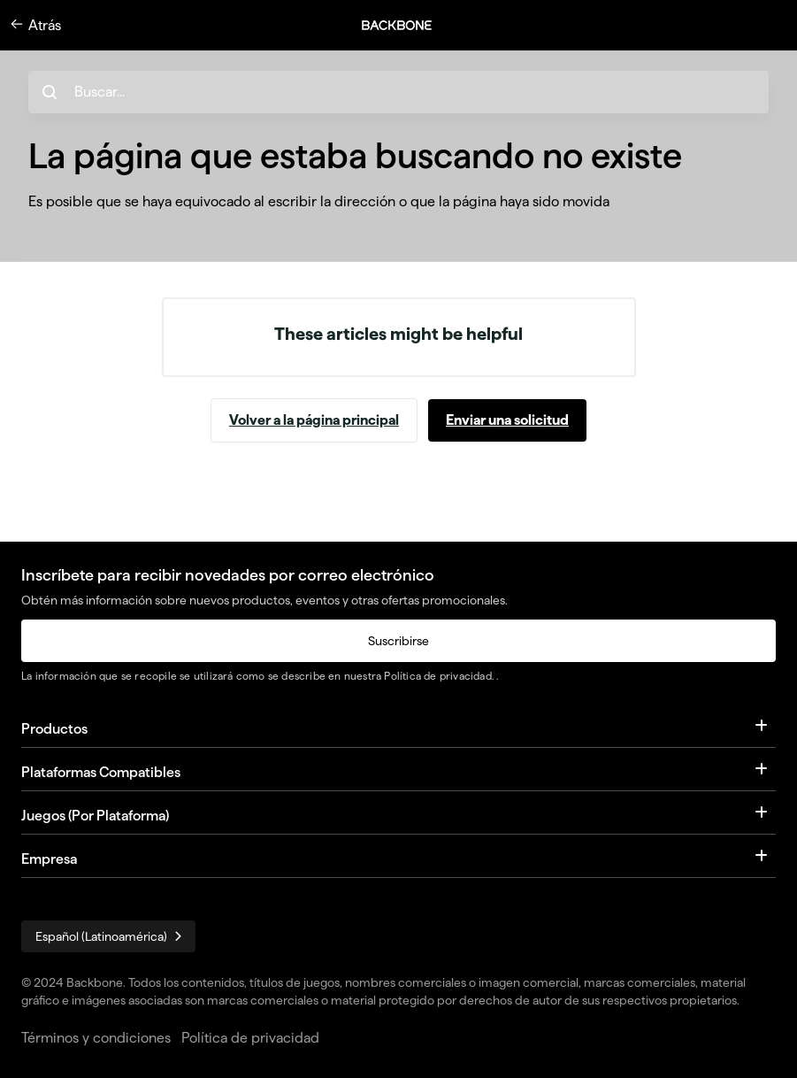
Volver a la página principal (314, 419)
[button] (406, 25)
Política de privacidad (437, 675)
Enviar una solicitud (507, 419)
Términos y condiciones (96, 1037)
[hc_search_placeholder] (398, 92)
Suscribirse (398, 641)
